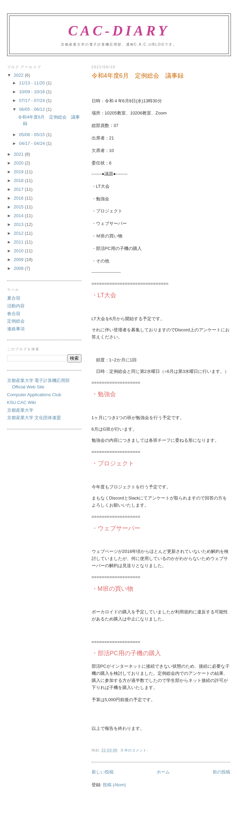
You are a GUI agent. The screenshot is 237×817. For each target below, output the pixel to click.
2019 (19, 171)
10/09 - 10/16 (32, 91)
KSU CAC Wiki (21, 402)
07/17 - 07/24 (32, 100)
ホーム (163, 771)
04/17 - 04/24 (32, 143)
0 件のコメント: (134, 750)
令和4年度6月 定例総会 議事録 (138, 75)
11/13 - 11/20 (32, 82)
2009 (19, 259)
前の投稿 (221, 771)
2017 (19, 189)
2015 (19, 206)
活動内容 (16, 305)
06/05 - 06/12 (32, 109)
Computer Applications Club (34, 394)
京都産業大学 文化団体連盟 (34, 417)
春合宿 (13, 313)
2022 (19, 75)
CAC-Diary (118, 31)
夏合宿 (13, 298)
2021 (19, 154)
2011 (19, 242)
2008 (19, 268)
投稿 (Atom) (114, 784)
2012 (19, 233)
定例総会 (16, 321)
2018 (19, 180)
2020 (19, 162)
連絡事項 (16, 328)
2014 (19, 215)
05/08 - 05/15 (32, 134)
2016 (19, 198)
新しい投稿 (103, 771)
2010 (19, 250)
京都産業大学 (20, 410)
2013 (19, 224)
